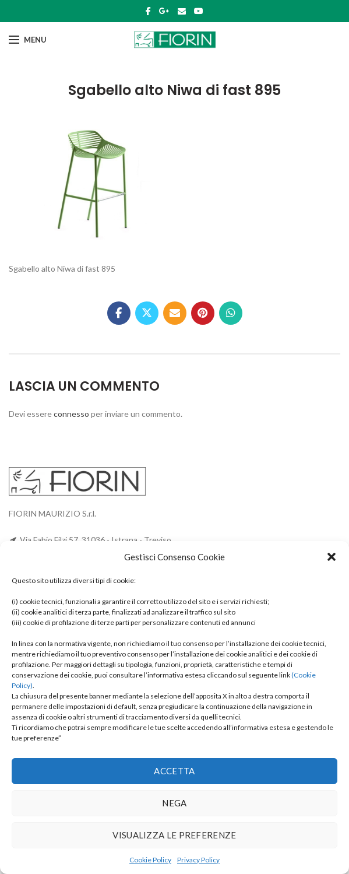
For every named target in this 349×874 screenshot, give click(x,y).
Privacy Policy (198, 859)
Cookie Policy (150, 859)
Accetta (174, 771)
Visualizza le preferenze (174, 835)
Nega (174, 803)
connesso (71, 414)
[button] (331, 557)
